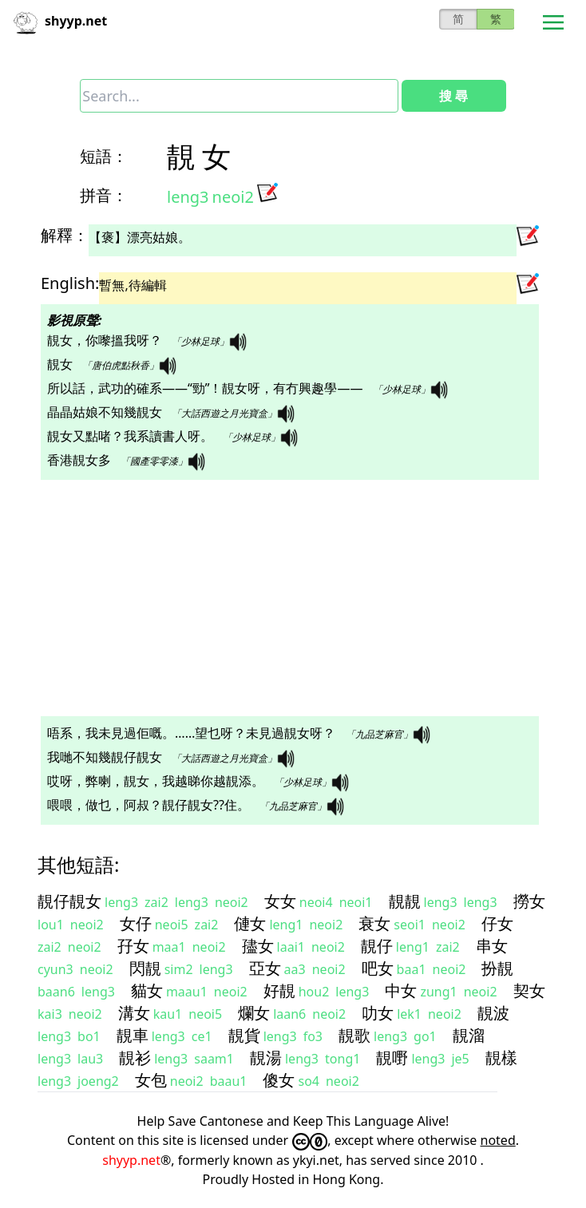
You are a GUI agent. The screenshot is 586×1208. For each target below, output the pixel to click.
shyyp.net (131, 1160)
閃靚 (145, 968)
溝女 (134, 1013)
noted (498, 1140)
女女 (280, 901)
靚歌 (354, 1035)
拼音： (104, 195)
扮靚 (497, 968)
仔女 (497, 923)
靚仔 (377, 945)
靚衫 (135, 1057)
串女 (492, 945)
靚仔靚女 (69, 901)
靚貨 (244, 1035)
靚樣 (501, 1057)
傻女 (279, 1080)
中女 (401, 990)
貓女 (147, 990)
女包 (151, 1080)
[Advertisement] (293, 598)
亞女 (265, 968)
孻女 (258, 945)
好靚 (279, 990)
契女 (529, 990)
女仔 (136, 923)
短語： (104, 156)
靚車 (132, 1035)
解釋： (65, 235)
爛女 (254, 1013)
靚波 (493, 1013)
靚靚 (405, 901)
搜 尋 (453, 96)
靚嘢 (392, 1057)
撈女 (529, 901)
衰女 (374, 923)
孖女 (133, 945)
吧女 (378, 968)
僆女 (250, 923)
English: (70, 283)
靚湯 (266, 1057)
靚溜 (469, 1035)
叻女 (378, 1013)
